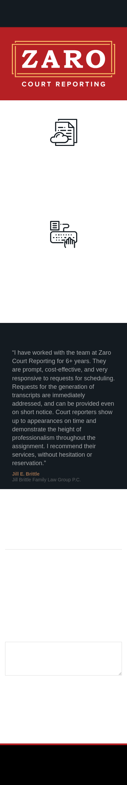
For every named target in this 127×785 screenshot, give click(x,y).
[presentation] (56, 690)
